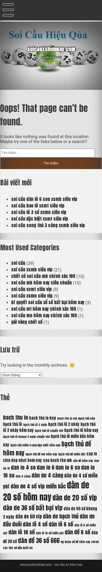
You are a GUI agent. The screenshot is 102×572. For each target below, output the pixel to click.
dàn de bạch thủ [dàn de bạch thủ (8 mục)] (61, 516)
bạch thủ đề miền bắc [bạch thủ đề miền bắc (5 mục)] (71, 454)
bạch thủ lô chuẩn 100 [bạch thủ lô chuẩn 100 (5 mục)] (49, 430)
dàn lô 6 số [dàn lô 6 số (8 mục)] (61, 524)
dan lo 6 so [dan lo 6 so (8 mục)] (67, 467)
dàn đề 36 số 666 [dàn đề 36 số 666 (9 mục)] (39, 540)
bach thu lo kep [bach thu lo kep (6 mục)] (42, 418)
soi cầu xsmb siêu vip (31, 269)
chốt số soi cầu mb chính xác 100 (43, 276)
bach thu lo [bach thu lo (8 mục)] (15, 417)
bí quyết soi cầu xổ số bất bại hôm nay (47, 302)
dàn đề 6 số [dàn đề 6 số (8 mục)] (77, 532)
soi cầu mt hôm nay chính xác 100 (43, 309)
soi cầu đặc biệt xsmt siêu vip (39, 218)
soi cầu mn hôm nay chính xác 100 (44, 315)
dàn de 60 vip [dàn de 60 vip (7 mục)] (29, 516)
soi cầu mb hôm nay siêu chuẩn (41, 282)
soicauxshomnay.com (51, 49)
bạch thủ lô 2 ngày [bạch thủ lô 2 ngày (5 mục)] (35, 424)
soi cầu (18, 263)
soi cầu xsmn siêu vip (31, 295)
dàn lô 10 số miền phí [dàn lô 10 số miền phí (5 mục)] (50, 533)
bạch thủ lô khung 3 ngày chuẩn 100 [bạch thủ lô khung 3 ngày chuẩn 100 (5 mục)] (26, 436)
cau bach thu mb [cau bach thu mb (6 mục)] (57, 460)
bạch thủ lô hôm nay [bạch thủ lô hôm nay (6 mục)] (81, 430)
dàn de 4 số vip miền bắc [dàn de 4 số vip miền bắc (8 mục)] (38, 486)
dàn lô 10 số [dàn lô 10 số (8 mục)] (21, 532)
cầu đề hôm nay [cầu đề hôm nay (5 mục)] (83, 460)
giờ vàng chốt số (26, 322)
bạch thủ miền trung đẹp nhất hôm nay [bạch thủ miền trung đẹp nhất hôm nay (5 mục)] (35, 445)
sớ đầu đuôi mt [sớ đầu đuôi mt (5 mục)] (23, 548)
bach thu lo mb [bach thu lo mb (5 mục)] (67, 418)
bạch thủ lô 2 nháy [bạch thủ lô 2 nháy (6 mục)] (63, 424)
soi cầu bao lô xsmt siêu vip (37, 205)
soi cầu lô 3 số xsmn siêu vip (38, 212)
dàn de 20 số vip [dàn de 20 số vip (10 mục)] (74, 498)
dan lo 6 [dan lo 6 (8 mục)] (45, 467)
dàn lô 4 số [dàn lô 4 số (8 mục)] (35, 524)
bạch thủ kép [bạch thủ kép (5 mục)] (86, 418)
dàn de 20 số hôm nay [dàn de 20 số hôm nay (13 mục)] (46, 491)
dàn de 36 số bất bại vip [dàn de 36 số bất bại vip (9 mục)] (33, 507)
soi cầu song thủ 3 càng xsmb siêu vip (48, 225)
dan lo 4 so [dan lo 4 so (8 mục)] (23, 467)
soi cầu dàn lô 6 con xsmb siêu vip (44, 199)
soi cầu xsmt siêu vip (31, 289)
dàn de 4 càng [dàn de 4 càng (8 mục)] (47, 475)
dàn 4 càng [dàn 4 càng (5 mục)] (23, 476)
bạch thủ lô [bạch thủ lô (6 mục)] (12, 424)
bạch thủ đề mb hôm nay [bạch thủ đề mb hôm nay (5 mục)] (41, 454)
